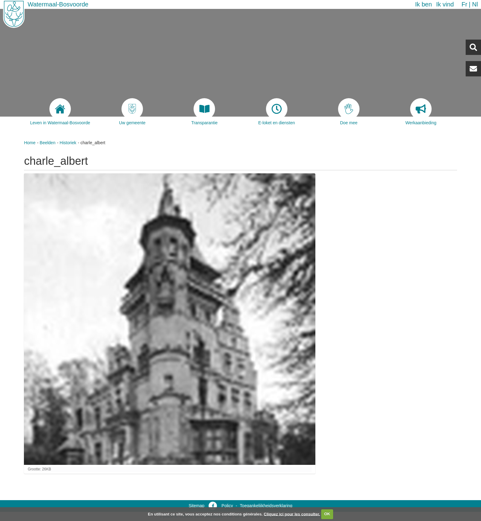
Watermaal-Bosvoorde (58, 4)
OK (327, 513)
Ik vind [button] (445, 4)
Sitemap (196, 505)
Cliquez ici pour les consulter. (292, 513)
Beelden (47, 142)
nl (475, 4)
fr (464, 4)
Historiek (68, 142)
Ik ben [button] (423, 4)
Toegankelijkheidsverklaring (266, 505)
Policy (227, 505)
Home (29, 142)
